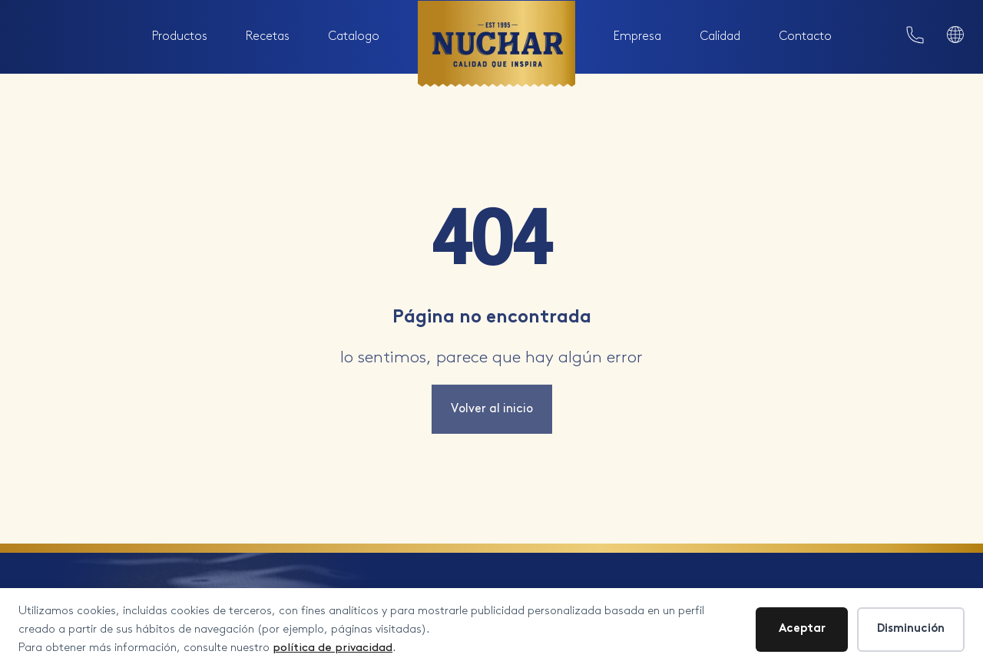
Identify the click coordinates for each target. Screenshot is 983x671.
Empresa (637, 36)
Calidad (720, 36)
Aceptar (802, 629)
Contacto (805, 36)
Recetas (268, 36)
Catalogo (353, 36)
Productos (179, 36)
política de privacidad (332, 648)
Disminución (911, 629)
